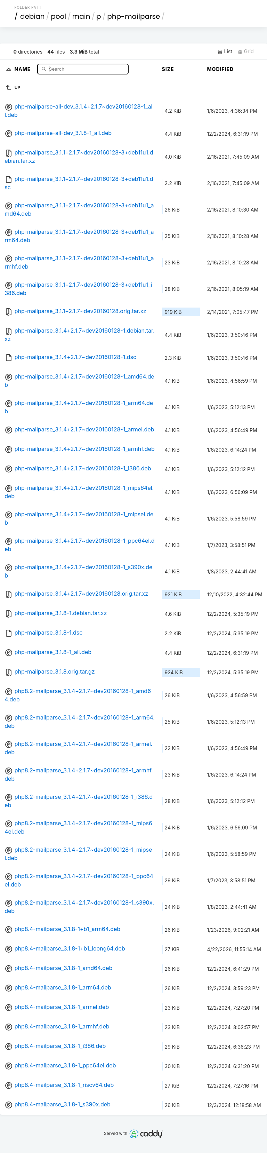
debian (32, 16)
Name (23, 69)
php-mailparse (133, 16)
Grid (245, 51)
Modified (220, 69)
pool (58, 16)
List (224, 51)
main (81, 16)
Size (168, 69)
